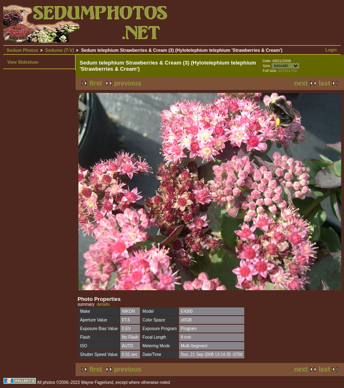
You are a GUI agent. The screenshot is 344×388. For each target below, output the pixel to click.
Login (331, 50)
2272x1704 (287, 71)
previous (128, 83)
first (95, 83)
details (103, 304)
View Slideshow (22, 62)
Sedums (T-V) (59, 50)
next (301, 83)
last (324, 83)
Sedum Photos (22, 50)
